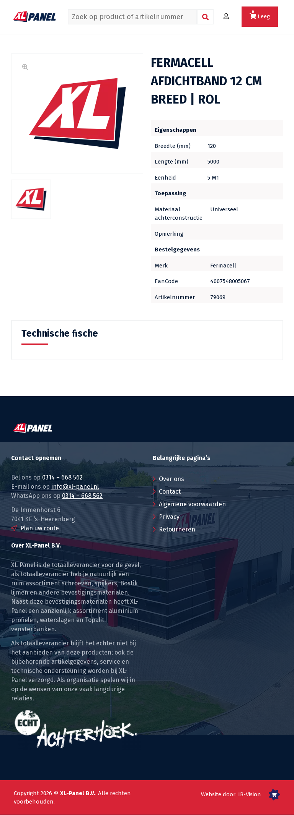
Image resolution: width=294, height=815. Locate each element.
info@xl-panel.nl (75, 486)
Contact (170, 491)
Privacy (169, 516)
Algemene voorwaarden (192, 504)
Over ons (171, 479)
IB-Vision (249, 794)
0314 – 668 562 (62, 477)
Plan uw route (39, 528)
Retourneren (177, 529)
